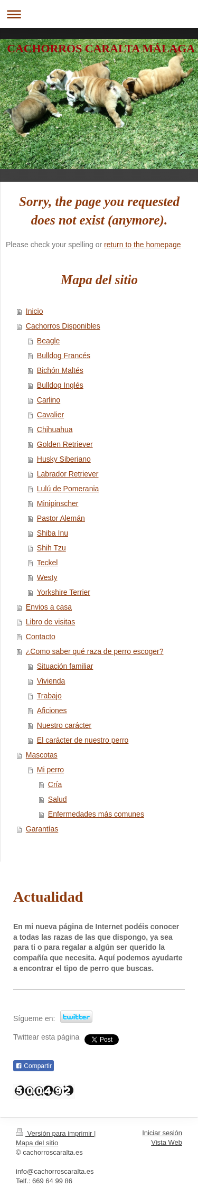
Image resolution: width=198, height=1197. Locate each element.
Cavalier (50, 414)
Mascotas (42, 755)
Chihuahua (55, 429)
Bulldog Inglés (60, 385)
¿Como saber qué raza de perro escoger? (95, 651)
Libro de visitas (50, 622)
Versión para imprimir (55, 1133)
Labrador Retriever (68, 474)
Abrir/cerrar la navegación (99, 14)
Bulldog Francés (63, 355)
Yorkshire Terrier (63, 592)
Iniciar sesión (162, 1133)
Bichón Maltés (60, 370)
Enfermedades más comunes (96, 814)
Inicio (34, 311)
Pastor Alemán (61, 518)
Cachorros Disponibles (63, 326)
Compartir (33, 1066)
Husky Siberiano (64, 459)
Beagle (48, 340)
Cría (55, 784)
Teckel (47, 562)
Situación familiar (65, 666)
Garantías (42, 829)
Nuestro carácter (64, 725)
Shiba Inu (52, 533)
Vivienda (51, 681)
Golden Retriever (65, 444)
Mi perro (50, 769)
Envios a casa (49, 607)
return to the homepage (142, 244)
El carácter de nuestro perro (83, 740)
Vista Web (166, 1142)
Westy (47, 577)
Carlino (48, 400)
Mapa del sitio (37, 1143)
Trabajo (49, 695)
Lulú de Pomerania (68, 488)
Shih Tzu (51, 548)
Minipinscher (58, 503)
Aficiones (52, 710)
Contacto (40, 636)
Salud (57, 799)
